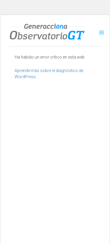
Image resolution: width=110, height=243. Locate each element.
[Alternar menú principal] (101, 32)
